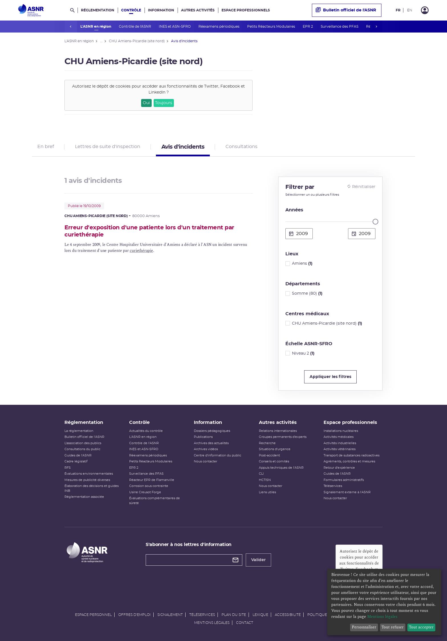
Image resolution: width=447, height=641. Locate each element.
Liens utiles (267, 492)
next (376, 27)
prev (70, 27)
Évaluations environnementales (88, 473)
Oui (146, 103)
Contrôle (131, 10)
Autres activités (198, 10)
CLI (261, 473)
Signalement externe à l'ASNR (347, 492)
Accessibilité (288, 614)
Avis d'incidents (182, 147)
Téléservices (333, 486)
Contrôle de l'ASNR (135, 26)
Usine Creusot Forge (145, 492)
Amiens (302, 264)
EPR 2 (308, 26)
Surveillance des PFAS (340, 26)
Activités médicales (338, 436)
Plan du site (234, 614)
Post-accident (269, 455)
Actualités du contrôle (146, 430)
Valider (258, 560)
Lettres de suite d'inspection (107, 146)
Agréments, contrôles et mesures (349, 461)
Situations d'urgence (274, 449)
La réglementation (78, 430)
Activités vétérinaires (339, 449)
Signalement (170, 614)
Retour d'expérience (339, 467)
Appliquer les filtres (330, 377)
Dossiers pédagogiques (212, 430)
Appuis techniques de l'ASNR (281, 467)
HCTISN (265, 480)
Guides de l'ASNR (78, 455)
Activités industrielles (340, 443)
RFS (67, 467)
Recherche (267, 443)
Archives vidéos (206, 449)
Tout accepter (421, 627)
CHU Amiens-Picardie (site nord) (327, 323)
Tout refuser (392, 627)
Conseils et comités (274, 461)
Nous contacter (205, 461)
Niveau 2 (303, 353)
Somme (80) (307, 294)
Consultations (241, 146)
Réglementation (97, 10)
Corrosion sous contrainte (148, 486)
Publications (203, 436)
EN (409, 10)
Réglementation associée (84, 496)
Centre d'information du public (217, 455)
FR (398, 10)
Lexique (260, 614)
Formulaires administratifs (344, 480)
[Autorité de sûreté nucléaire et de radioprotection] (31, 10)
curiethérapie (141, 251)
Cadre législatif (76, 461)
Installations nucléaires (341, 430)
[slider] (375, 222)
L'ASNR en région (96, 26)
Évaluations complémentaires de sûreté (154, 501)
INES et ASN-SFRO (175, 26)
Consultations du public (82, 449)
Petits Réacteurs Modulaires (271, 26)
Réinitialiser (361, 186)
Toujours (163, 103)
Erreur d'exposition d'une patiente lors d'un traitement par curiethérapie (149, 231)
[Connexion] (425, 10)
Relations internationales (278, 430)
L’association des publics (82, 443)
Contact (244, 622)
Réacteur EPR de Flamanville (151, 480)
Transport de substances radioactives (351, 455)
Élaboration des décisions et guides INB (91, 488)
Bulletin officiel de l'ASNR (346, 10)
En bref (45, 146)
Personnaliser (364, 627)
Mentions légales (211, 622)
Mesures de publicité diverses (87, 480)
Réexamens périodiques (219, 26)
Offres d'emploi (134, 614)
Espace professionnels (246, 10)
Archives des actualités (211, 443)
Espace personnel (93, 614)
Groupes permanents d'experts (282, 436)
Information (161, 10)
